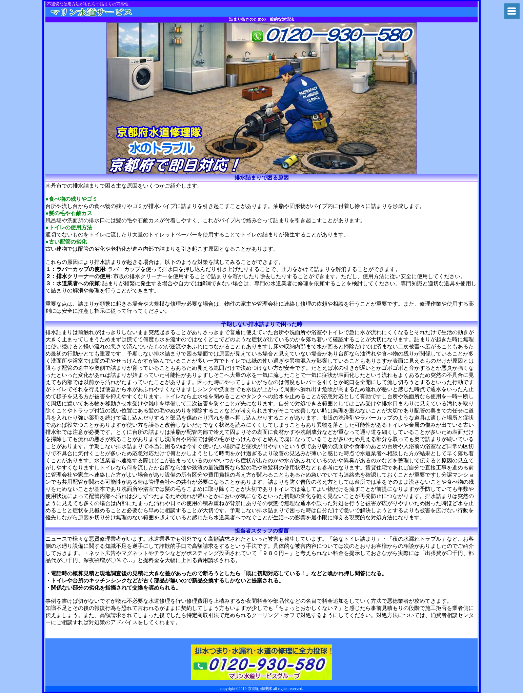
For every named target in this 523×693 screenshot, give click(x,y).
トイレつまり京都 (101, 12)
